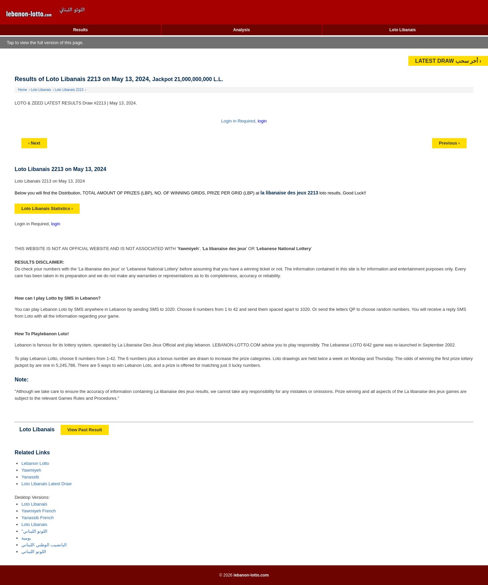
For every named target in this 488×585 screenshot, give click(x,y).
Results (80, 29)
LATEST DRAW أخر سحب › (448, 61)
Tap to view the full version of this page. (45, 42)
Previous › (449, 143)
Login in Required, (239, 121)
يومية (26, 538)
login (262, 121)
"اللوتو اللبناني (34, 531)
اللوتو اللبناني (33, 551)
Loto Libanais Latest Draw (46, 483)
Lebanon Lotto (35, 463)
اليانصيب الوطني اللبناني (44, 544)
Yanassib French (37, 517)
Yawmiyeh (31, 470)
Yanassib (30, 476)
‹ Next (34, 143)
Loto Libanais (402, 29)
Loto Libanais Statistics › (47, 208)
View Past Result (84, 429)
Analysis (241, 29)
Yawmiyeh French (38, 510)
